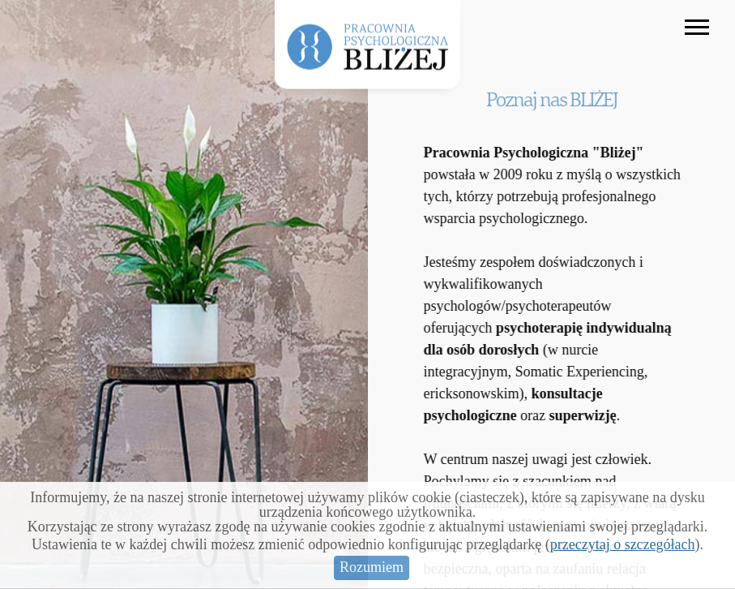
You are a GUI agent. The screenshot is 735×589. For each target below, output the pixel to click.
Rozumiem (372, 567)
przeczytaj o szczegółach (622, 544)
